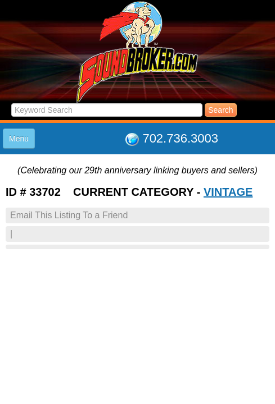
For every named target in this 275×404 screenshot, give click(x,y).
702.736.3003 (180, 138)
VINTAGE (228, 192)
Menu (19, 138)
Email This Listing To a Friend (69, 215)
